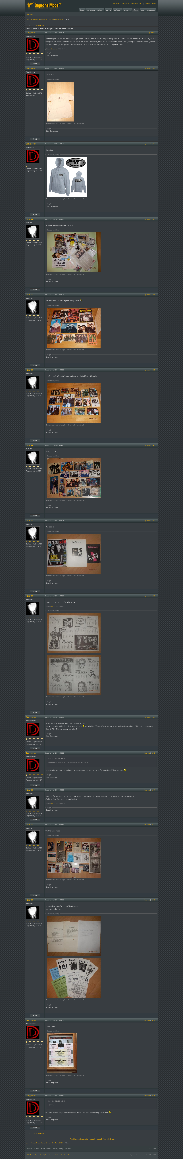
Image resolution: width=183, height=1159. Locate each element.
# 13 (153, 900)
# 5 (154, 370)
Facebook (151, 10)
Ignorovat (152, 32)
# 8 (154, 596)
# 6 (154, 445)
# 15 (153, 1096)
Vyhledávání (39, 1155)
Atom (154, 1149)
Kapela (108, 10)
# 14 (153, 1020)
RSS (150, 1149)
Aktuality (91, 10)
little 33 (53, 606)
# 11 (153, 790)
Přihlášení (116, 4)
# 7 (154, 520)
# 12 (153, 824)
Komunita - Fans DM (47, 19)
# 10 (153, 753)
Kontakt (70, 1155)
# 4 (154, 294)
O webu (63, 1155)
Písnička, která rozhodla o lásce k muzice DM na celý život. (92, 1139)
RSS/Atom (30, 1155)
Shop (143, 10)
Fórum (135, 10)
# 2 (154, 144)
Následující (41, 25)
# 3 (154, 219)
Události (117, 10)
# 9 (154, 717)
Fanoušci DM (59, 19)
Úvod (82, 10)
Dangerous (54, 49)
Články (100, 10)
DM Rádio (30, 14)
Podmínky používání (52, 1155)
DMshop (60, 1149)
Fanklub (127, 10)
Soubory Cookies (150, 4)
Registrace (125, 4)
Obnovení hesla (137, 4)
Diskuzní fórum (35, 19)
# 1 (154, 68)
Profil (35, 64)
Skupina (36, 1149)
